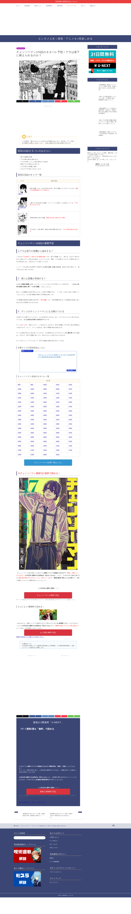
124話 (32, 406)
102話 (70, 384)
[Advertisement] (65, 21)
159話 (32, 437)
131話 (57, 410)
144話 (32, 424)
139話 (32, 419)
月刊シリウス (54, 847)
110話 (45, 393)
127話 (70, 406)
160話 (45, 437)
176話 (57, 450)
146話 (57, 424)
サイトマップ (54, 882)
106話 (57, 389)
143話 (19, 424)
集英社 (52, 858)
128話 (19, 410)
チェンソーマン (72, 5)
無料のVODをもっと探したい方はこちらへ (30, 637)
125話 (45, 406)
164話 (32, 441)
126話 (57, 406)
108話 (19, 393)
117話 (70, 397)
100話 (45, 384)
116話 (57, 397)
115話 (45, 397)
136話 (57, 415)
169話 (32, 445)
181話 (57, 454)
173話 (19, 450)
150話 (45, 428)
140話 (45, 419)
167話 (70, 441)
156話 (57, 432)
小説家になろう (54, 837)
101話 (57, 384)
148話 (19, 428)
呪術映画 (60, 5)
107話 (70, 389)
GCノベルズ (53, 844)
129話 (32, 410)
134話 (32, 415)
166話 (57, 441)
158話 (19, 437)
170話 (45, 445)
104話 (32, 389)
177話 (70, 450)
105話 (45, 389)
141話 (57, 419)
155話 (45, 432)
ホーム (18, 5)
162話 (70, 437)
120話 (45, 402)
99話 (31, 384)
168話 (19, 445)
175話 (45, 450)
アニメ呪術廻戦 (54, 861)
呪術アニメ (38, 5)
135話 (45, 415)
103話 (19, 389)
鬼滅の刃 (92, 5)
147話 (70, 424)
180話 (45, 454)
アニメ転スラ (54, 840)
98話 (19, 384)
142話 (70, 419)
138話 (19, 419)
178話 (19, 454)
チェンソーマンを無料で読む (48, 595)
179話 (32, 454)
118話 (19, 402)
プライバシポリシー (56, 872)
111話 (57, 393)
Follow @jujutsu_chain (102, 165)
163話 (19, 441)
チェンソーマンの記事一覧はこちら (48, 462)
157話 (70, 432)
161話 (57, 437)
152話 (70, 428)
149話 (32, 428)
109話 (32, 393)
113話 (19, 397)
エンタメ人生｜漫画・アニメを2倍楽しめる (65, 38)
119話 (32, 402)
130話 (45, 410)
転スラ (83, 5)
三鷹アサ (20, 194)
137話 (70, 415)
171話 (57, 445)
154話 (32, 432)
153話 (19, 432)
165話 (45, 441)
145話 (45, 424)
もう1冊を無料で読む (48, 633)
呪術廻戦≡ (49, 5)
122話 (70, 402)
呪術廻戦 (27, 5)
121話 (57, 402)
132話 (70, 410)
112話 (70, 393)
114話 (32, 397)
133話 (19, 415)
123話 (19, 406)
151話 (57, 428)
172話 (70, 445)
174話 (32, 450)
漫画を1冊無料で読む (48, 792)
